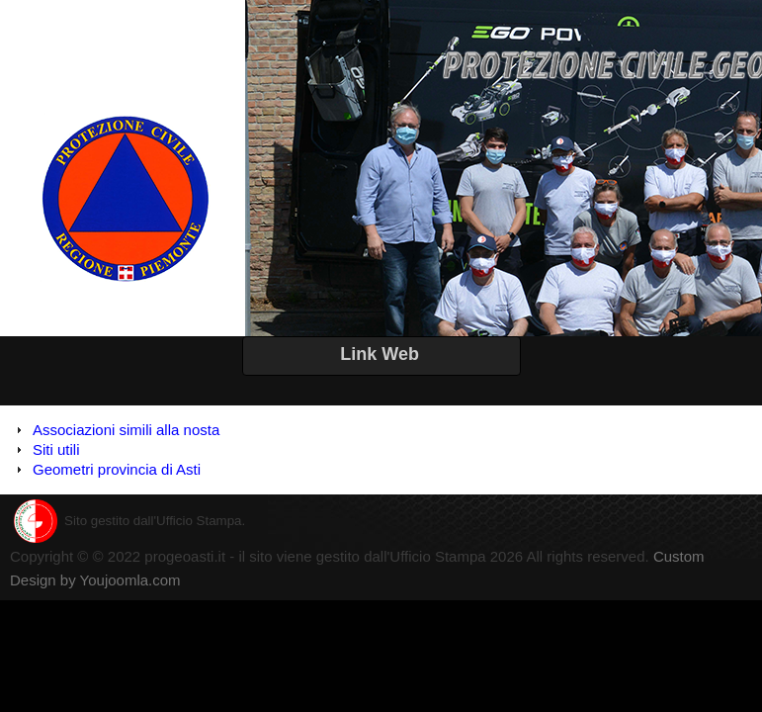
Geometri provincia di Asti (117, 469)
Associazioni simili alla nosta (126, 429)
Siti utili (56, 449)
